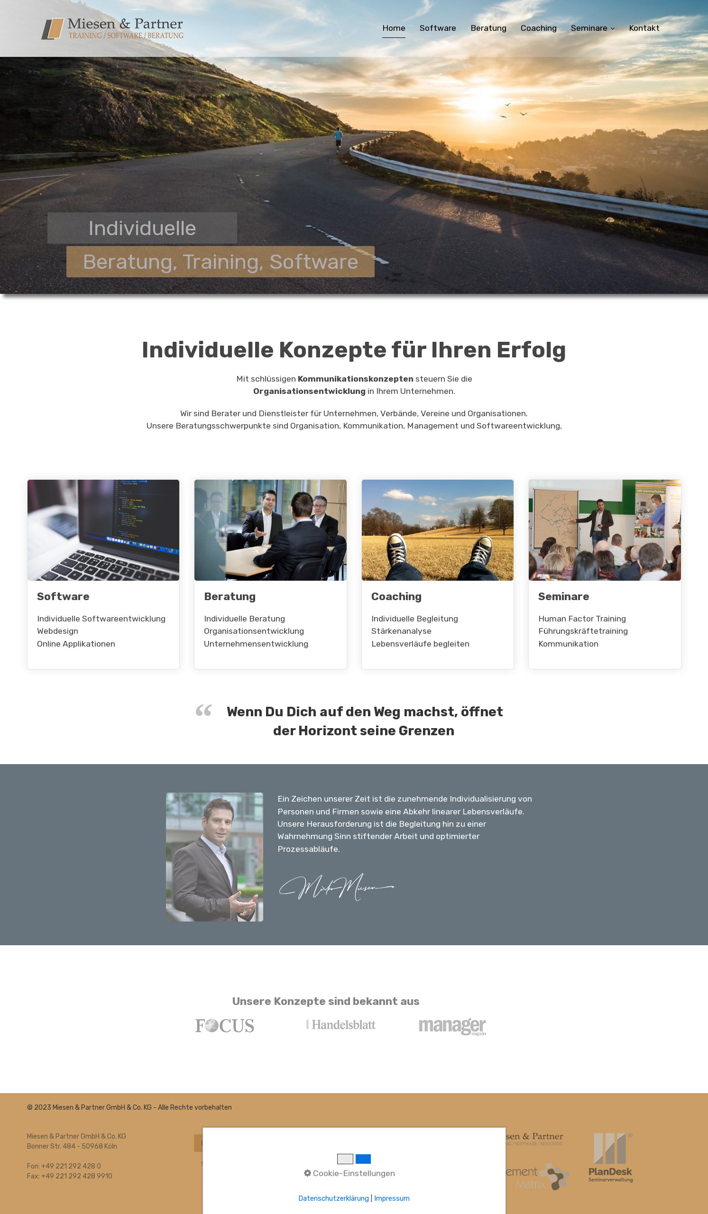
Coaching (539, 28)
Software (438, 28)
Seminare (593, 28)
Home (393, 28)
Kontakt (644, 28)
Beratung (488, 28)
